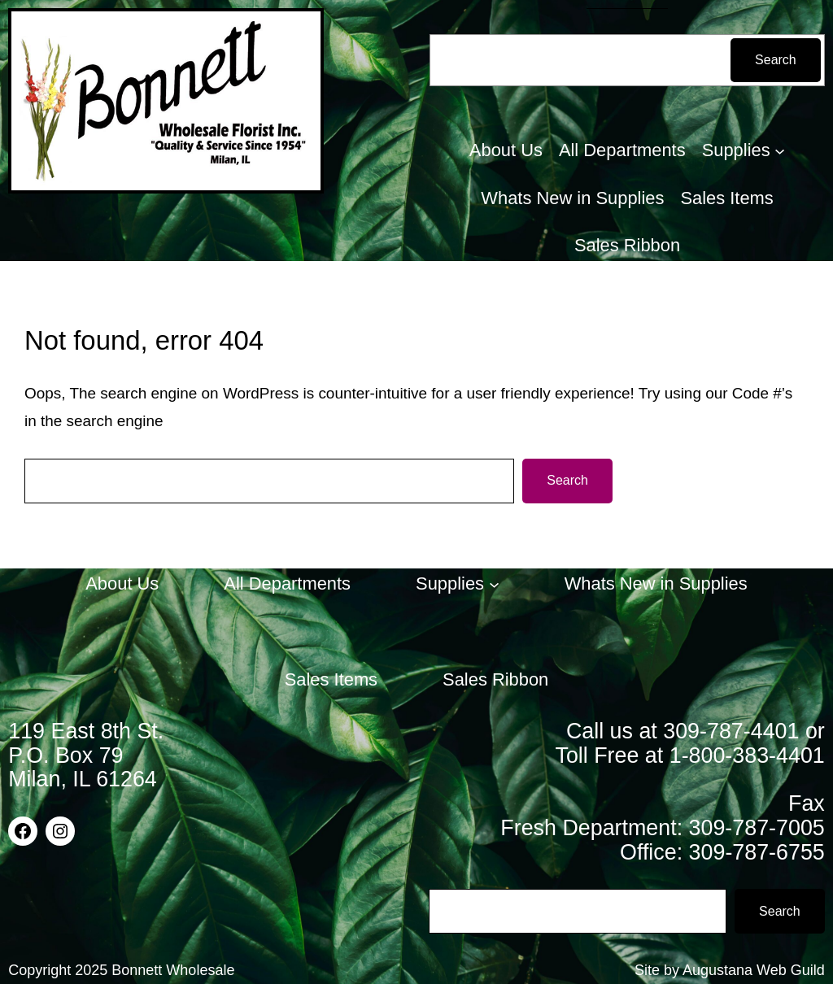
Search (775, 60)
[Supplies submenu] (779, 151)
